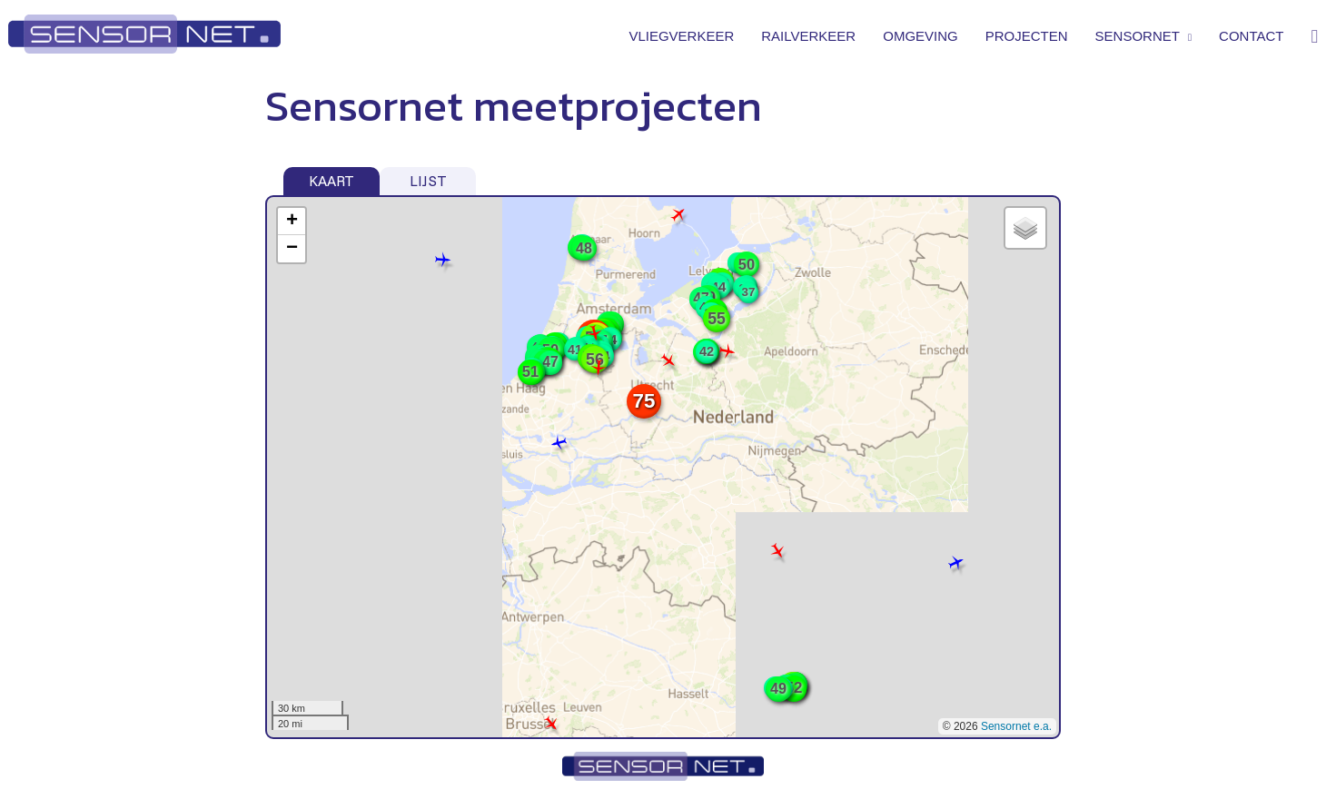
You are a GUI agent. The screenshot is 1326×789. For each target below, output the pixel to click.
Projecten (1026, 36)
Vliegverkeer (681, 36)
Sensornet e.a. (1016, 726)
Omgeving (920, 36)
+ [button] (292, 221)
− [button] (292, 248)
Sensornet (1143, 36)
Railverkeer (808, 36)
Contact (1251, 36)
